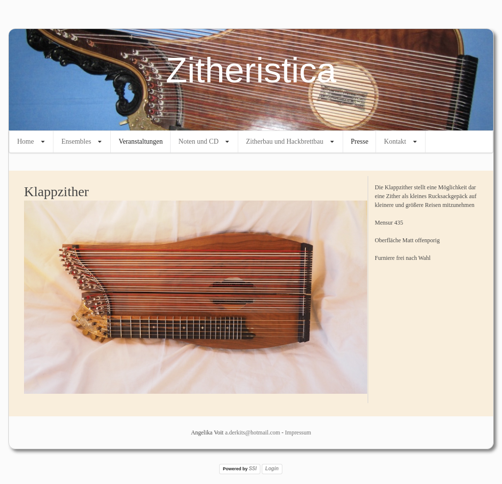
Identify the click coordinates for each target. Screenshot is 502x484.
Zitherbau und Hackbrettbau (285, 141)
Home (25, 141)
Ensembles (76, 141)
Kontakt (395, 141)
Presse (360, 141)
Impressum (298, 432)
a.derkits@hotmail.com (252, 432)
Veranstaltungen (141, 141)
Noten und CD (198, 141)
